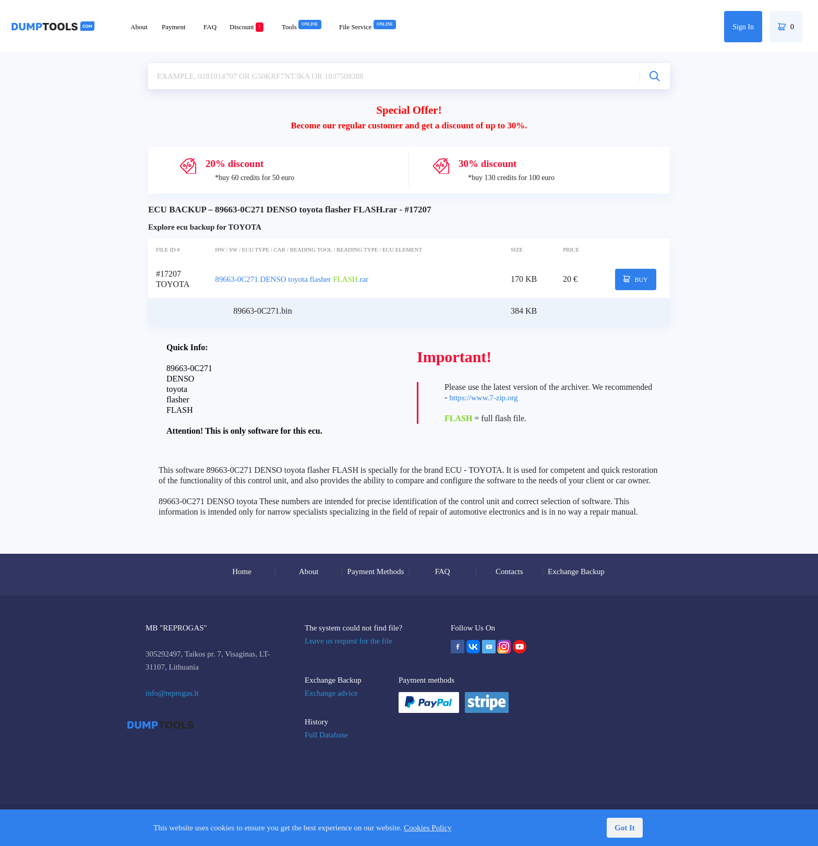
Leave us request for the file (348, 641)
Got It (625, 828)
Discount (246, 27)
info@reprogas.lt (172, 693)
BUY (635, 279)
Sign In (743, 27)
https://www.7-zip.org (483, 398)
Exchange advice (331, 693)
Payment (174, 27)
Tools (301, 27)
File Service (367, 27)
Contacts (509, 571)
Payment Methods (375, 571)
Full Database (326, 735)
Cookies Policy (427, 828)
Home (241, 571)
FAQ (209, 27)
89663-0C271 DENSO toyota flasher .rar (291, 279)
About (139, 27)
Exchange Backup (576, 571)
